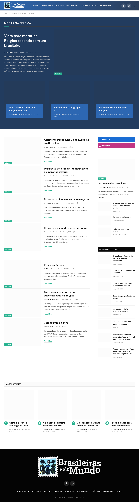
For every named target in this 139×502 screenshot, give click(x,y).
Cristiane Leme (84, 429)
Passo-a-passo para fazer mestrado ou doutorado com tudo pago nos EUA (123, 351)
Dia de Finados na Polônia (112, 183)
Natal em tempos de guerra (121, 230)
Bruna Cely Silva (16, 114)
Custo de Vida (72, 5)
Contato (69, 491)
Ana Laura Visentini (52, 203)
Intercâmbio (105, 5)
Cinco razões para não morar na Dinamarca (122, 323)
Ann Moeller (104, 187)
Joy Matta (14, 429)
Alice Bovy (49, 326)
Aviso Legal (82, 491)
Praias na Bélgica (54, 265)
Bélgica (58, 74)
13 (34, 52)
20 (72, 326)
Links (119, 491)
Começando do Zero (56, 322)
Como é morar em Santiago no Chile (124, 297)
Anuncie (58, 491)
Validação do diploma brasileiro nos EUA (121, 310)
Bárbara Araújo (11, 52)
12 (72, 269)
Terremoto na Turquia (122, 217)
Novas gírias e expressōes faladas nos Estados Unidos (123, 205)
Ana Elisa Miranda (107, 114)
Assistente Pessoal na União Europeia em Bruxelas (66, 141)
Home (35, 5)
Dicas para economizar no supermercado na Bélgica (59, 294)
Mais (94, 5)
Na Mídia (48, 491)
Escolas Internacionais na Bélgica (113, 109)
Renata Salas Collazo (52, 429)
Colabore (59, 5)
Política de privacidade (102, 491)
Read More (48, 161)
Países (85, 5)
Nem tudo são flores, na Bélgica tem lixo (22, 109)
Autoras (36, 491)
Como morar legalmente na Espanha (124, 271)
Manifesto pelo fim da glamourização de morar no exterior (66, 170)
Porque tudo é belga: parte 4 (68, 109)
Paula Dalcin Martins (120, 429)
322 (84, 431)
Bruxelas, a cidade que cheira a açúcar (66, 199)
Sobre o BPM (45, 5)
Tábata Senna (51, 147)
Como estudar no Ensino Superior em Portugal (122, 284)
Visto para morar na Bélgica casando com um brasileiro (25, 41)
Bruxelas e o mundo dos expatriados (65, 228)
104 (73, 176)
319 (120, 431)
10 (76, 299)
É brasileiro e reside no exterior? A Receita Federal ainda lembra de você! (124, 337)
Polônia (102, 178)
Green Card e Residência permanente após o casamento (123, 258)
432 (11, 431)
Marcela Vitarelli (61, 114)
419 (53, 431)
